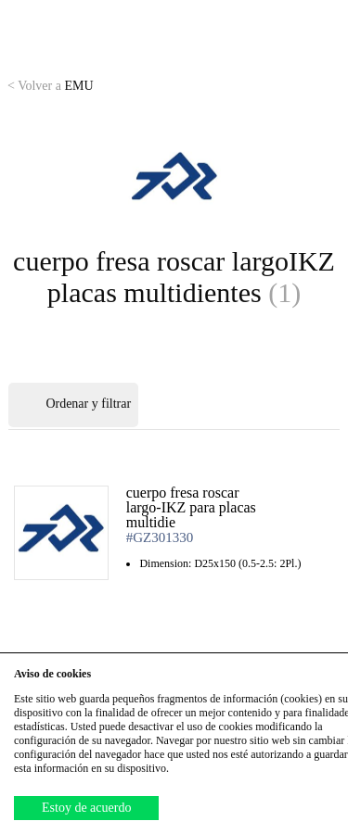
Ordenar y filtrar (73, 405)
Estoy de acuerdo (86, 808)
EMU (50, 86)
